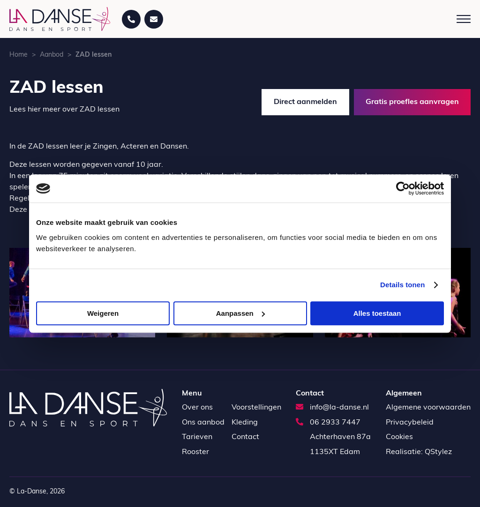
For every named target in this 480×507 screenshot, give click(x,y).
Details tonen (402, 285)
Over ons (197, 407)
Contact (245, 437)
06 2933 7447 (328, 422)
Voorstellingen (256, 407)
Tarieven (197, 437)
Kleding (245, 422)
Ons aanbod (203, 422)
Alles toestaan (377, 313)
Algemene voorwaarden (428, 407)
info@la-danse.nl (332, 407)
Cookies (399, 437)
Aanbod (51, 55)
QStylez (438, 452)
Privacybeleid (410, 422)
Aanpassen (240, 313)
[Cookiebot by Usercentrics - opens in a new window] (403, 188)
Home (18, 55)
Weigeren (103, 313)
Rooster (195, 452)
